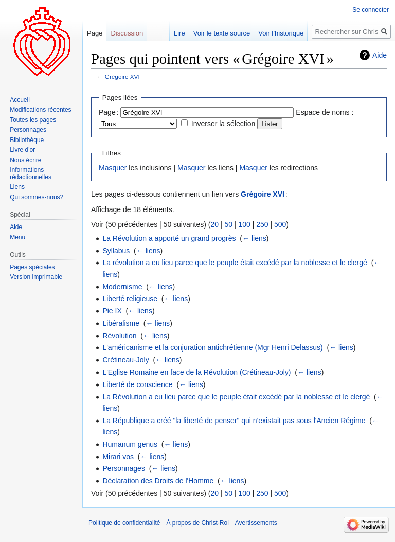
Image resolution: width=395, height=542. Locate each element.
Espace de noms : (324, 112)
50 (228, 224)
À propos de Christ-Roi (197, 523)
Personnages (123, 468)
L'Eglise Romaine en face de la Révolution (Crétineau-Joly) (196, 372)
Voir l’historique (280, 33)
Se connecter (370, 9)
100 (244, 224)
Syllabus (116, 251)
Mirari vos (118, 456)
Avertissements (256, 523)
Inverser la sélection (223, 123)
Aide (379, 55)
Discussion (127, 33)
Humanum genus (129, 444)
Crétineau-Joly (125, 360)
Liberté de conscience (137, 384)
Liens (17, 186)
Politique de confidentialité (124, 523)
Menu (17, 237)
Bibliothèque (27, 140)
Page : (109, 112)
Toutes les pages (33, 120)
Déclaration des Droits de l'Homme (157, 481)
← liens (254, 238)
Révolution (119, 335)
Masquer (113, 168)
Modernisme (122, 287)
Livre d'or (22, 149)
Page (94, 33)
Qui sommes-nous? (36, 197)
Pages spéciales (32, 267)
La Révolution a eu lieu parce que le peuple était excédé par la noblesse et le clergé (236, 397)
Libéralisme (120, 323)
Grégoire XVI (122, 76)
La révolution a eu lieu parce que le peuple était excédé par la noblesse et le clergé (234, 262)
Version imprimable (36, 277)
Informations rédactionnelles (30, 173)
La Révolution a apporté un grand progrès (169, 238)
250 (262, 224)
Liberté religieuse (129, 298)
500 (280, 224)
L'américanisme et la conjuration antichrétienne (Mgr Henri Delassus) (212, 347)
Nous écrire (25, 160)
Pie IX (111, 311)
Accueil (20, 99)
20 (214, 224)
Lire (179, 33)
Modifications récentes (40, 109)
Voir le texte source (221, 33)
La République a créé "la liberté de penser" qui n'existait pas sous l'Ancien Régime (233, 420)
